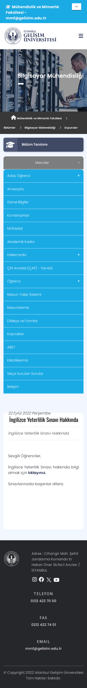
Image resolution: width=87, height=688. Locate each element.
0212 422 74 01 (43, 624)
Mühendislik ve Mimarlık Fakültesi (36, 117)
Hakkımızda (16, 254)
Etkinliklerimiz (17, 360)
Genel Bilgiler (18, 202)
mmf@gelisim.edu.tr (43, 648)
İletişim (13, 386)
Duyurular (71, 128)
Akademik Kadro (21, 241)
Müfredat (15, 228)
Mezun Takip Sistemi (24, 294)
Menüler (42, 162)
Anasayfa (15, 188)
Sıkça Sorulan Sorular (25, 373)
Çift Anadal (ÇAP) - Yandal (29, 268)
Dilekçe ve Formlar (22, 320)
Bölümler (10, 128)
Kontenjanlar (18, 215)
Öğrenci (14, 281)
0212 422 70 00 (43, 600)
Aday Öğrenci (18, 175)
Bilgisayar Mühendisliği (40, 128)
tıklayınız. (37, 472)
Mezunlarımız (18, 307)
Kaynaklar (15, 333)
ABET (11, 347)
